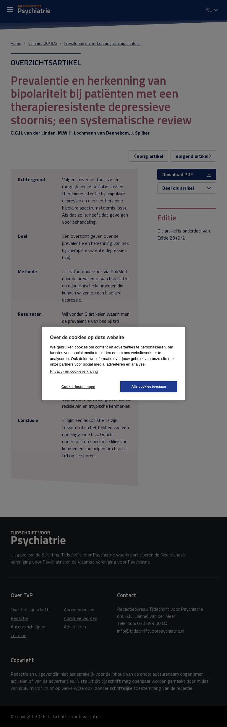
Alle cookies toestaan (149, 386)
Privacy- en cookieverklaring (74, 371)
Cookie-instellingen (78, 387)
